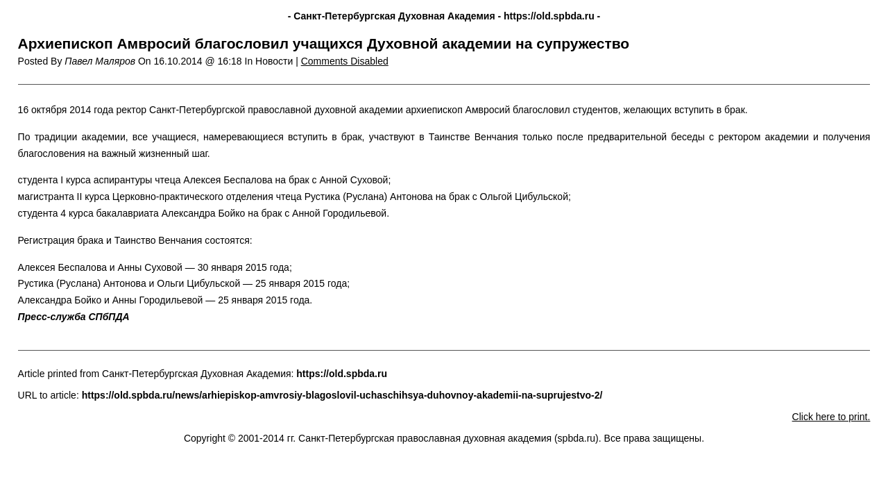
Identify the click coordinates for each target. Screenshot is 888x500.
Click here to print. (831, 416)
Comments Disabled (344, 61)
